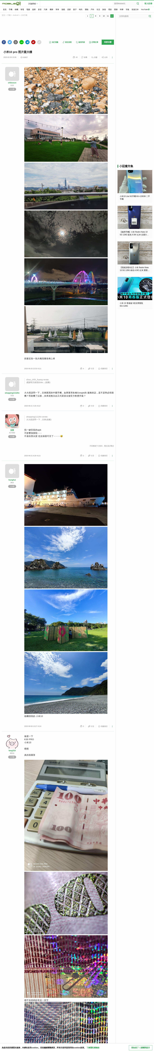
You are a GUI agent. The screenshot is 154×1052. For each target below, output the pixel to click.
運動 (86, 9)
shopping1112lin (12, 393)
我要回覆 (108, 42)
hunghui (12, 480)
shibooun (12, 83)
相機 (16, 9)
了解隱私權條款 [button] (92, 1048)
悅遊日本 (135, 9)
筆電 (22, 9)
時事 (121, 9)
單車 (57, 9)
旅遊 (104, 9)
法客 (12, 430)
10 (104, 16)
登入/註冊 (148, 4)
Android (15, 15)
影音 (40, 9)
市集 (127, 9)
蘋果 (34, 9)
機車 (51, 9)
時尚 (80, 9)
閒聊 (116, 9)
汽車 (45, 9)
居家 (69, 9)
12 (112, 16)
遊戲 (63, 9)
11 (108, 16)
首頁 (4, 9)
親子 (75, 9)
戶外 (92, 9)
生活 (98, 9)
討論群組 (32, 4)
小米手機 (24, 15)
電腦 (28, 9)
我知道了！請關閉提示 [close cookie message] (140, 1048)
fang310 (12, 751)
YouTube (145, 9)
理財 (110, 9)
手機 (10, 9)
